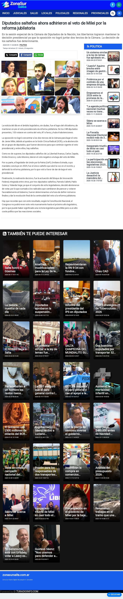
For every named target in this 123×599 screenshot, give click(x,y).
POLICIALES (62, 13)
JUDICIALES (20, 13)
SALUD (34, 13)
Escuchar (114, 594)
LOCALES (46, 13)
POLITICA (23, 45)
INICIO (5, 13)
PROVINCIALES (100, 13)
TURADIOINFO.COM (27, 591)
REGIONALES (80, 13)
